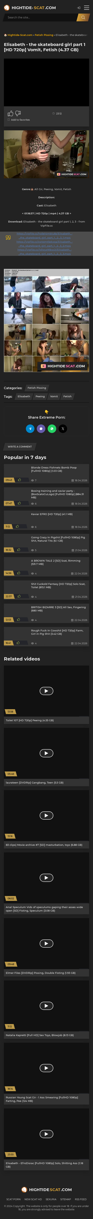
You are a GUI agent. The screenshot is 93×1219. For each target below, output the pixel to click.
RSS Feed (81, 1199)
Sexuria (51, 1199)
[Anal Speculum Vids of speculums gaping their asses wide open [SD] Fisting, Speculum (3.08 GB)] (46, 883)
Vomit (54, 396)
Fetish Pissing (44, 34)
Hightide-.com (34, 7)
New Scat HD (33, 1199)
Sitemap (65, 1199)
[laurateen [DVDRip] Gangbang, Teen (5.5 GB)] (46, 757)
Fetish (67, 396)
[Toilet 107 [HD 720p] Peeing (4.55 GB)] (46, 695)
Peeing (40, 396)
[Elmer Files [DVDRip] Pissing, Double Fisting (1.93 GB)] (46, 947)
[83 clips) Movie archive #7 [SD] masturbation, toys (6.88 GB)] (46, 819)
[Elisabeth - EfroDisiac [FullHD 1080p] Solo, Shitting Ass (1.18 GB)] (46, 1139)
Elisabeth (24, 396)
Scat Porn (13, 1199)
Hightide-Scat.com (20, 34)
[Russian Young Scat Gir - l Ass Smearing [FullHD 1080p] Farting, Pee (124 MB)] (46, 1074)
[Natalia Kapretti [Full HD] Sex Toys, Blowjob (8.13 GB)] (46, 1009)
